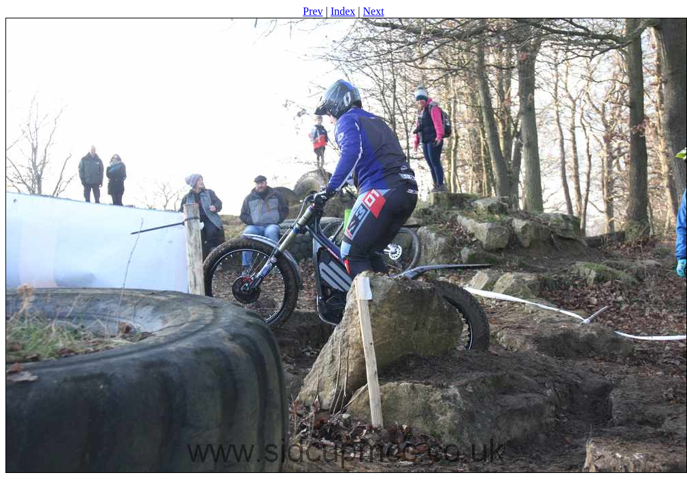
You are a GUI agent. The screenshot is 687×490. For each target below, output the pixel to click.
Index (343, 11)
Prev (312, 11)
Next (373, 11)
